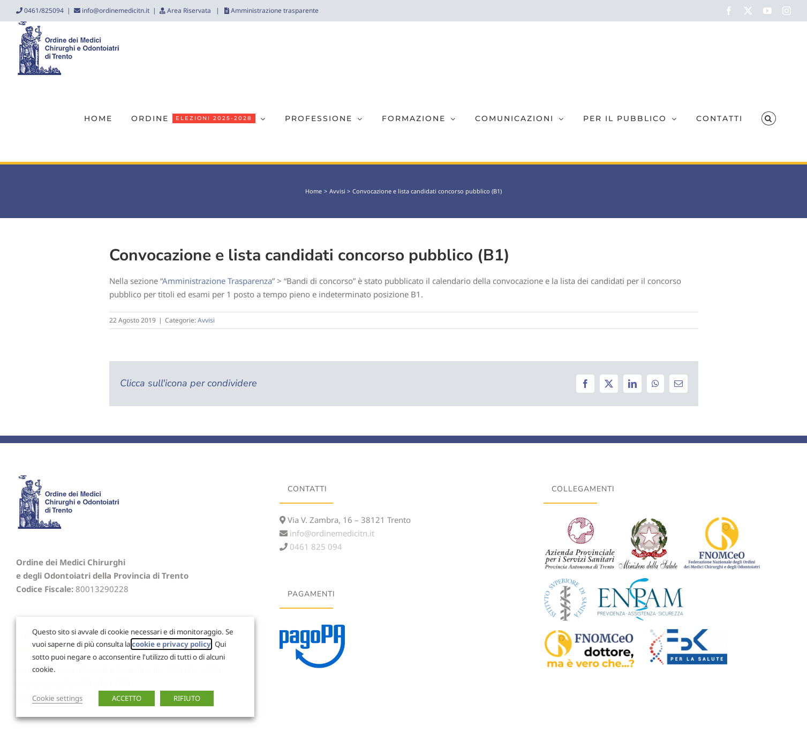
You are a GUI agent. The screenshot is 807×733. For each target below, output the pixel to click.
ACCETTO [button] (126, 698)
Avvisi (206, 320)
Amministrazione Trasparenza (217, 280)
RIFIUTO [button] (187, 698)
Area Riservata (189, 10)
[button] (768, 118)
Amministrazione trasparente (274, 10)
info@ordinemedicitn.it (114, 10)
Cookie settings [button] (57, 698)
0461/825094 (43, 10)
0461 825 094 (315, 546)
